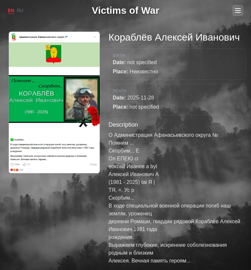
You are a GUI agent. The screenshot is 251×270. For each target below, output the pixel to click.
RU (20, 10)
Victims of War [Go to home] (125, 10)
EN (11, 10)
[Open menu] (238, 10)
